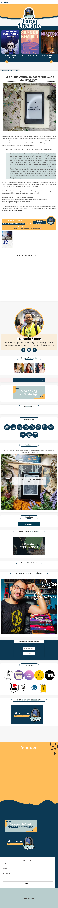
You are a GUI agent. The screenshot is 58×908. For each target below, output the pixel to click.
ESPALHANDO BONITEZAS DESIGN (36, 901)
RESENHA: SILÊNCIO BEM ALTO (31, 55)
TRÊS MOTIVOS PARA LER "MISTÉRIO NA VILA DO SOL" (29, 480)
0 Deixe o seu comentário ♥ (15, 220)
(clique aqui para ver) (16, 210)
